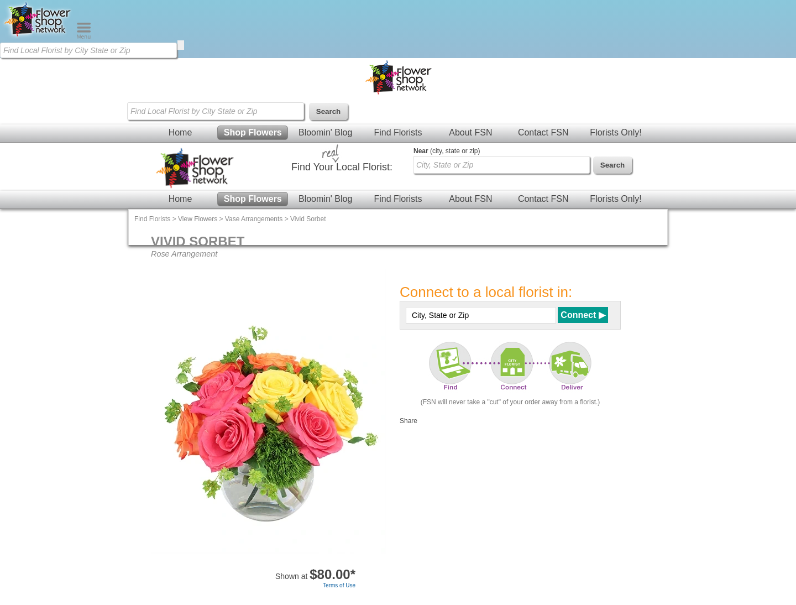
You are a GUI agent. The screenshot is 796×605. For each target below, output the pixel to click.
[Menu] (83, 36)
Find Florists (398, 132)
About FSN (470, 132)
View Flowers (197, 219)
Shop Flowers (253, 132)
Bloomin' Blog (325, 132)
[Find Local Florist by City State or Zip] (88, 50)
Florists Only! (615, 132)
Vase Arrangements (254, 219)
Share (408, 421)
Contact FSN (543, 132)
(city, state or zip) (446, 151)
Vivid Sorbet (308, 219)
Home (180, 132)
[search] (180, 45)
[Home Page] (38, 36)
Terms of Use (339, 585)
